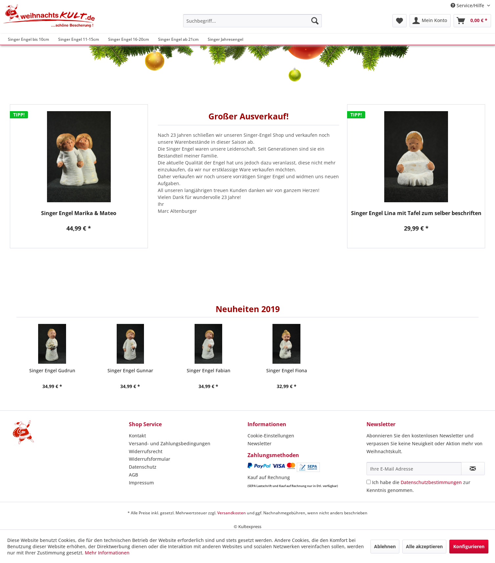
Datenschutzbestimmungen (431, 482)
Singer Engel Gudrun (52, 370)
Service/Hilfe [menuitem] (468, 5)
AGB (133, 475)
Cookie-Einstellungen (271, 435)
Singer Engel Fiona (286, 370)
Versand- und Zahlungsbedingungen (169, 443)
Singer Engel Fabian (208, 370)
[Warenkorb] (472, 20)
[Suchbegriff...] (252, 20)
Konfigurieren (468, 546)
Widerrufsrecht (145, 451)
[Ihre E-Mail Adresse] (413, 468)
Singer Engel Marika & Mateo (78, 213)
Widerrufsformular (149, 459)
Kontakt (137, 435)
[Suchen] (315, 20)
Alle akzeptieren (424, 546)
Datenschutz (142, 467)
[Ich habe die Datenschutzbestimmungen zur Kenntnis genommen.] (368, 482)
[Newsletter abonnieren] (473, 468)
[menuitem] (252, 20)
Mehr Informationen (107, 553)
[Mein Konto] (430, 20)
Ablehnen (385, 546)
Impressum (141, 482)
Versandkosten (231, 513)
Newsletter (259, 443)
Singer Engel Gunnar (130, 370)
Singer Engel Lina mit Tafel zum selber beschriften (416, 213)
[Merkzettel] (399, 20)
